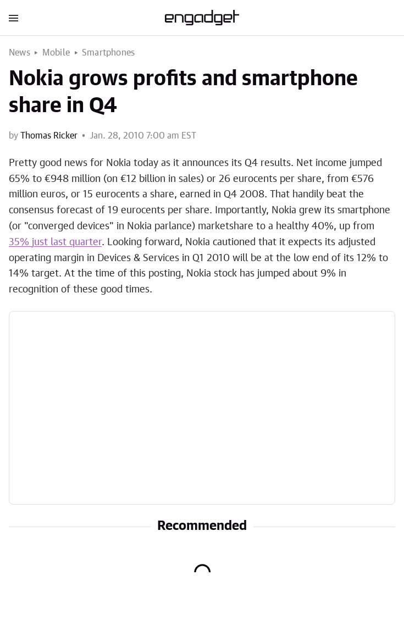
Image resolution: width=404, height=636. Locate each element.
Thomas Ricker (49, 135)
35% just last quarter (55, 242)
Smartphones (108, 52)
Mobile (56, 52)
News (19, 52)
